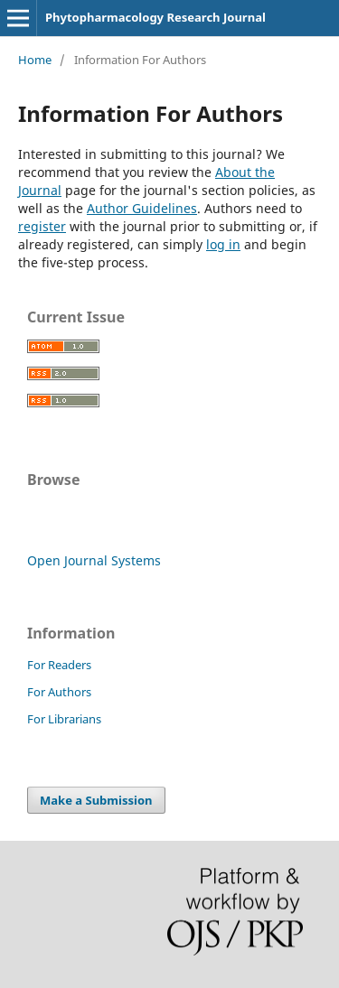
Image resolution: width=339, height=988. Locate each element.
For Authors (59, 692)
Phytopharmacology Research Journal (155, 17)
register (42, 226)
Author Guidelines (142, 208)
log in (223, 244)
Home (35, 59)
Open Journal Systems (94, 560)
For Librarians (64, 719)
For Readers (59, 665)
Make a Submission (96, 800)
